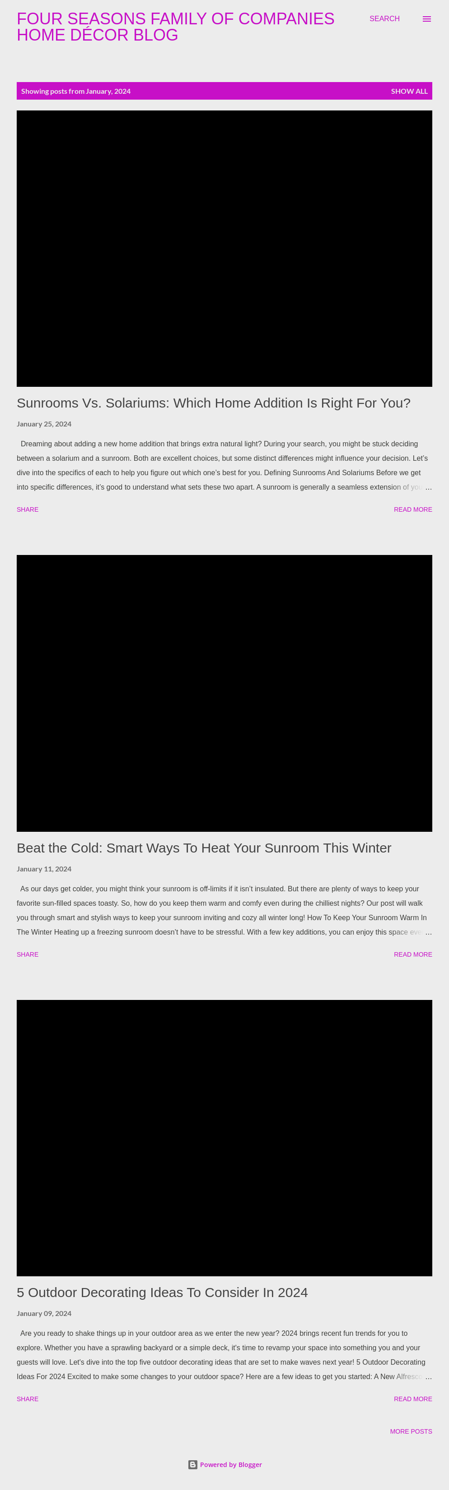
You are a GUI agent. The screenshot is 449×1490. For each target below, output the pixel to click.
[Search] (384, 19)
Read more (413, 509)
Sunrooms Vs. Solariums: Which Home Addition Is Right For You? (214, 402)
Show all (409, 91)
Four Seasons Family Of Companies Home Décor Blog (176, 26)
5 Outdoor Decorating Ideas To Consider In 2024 (162, 1292)
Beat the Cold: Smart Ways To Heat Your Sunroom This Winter (204, 847)
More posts (411, 1431)
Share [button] (27, 509)
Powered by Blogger (224, 1464)
